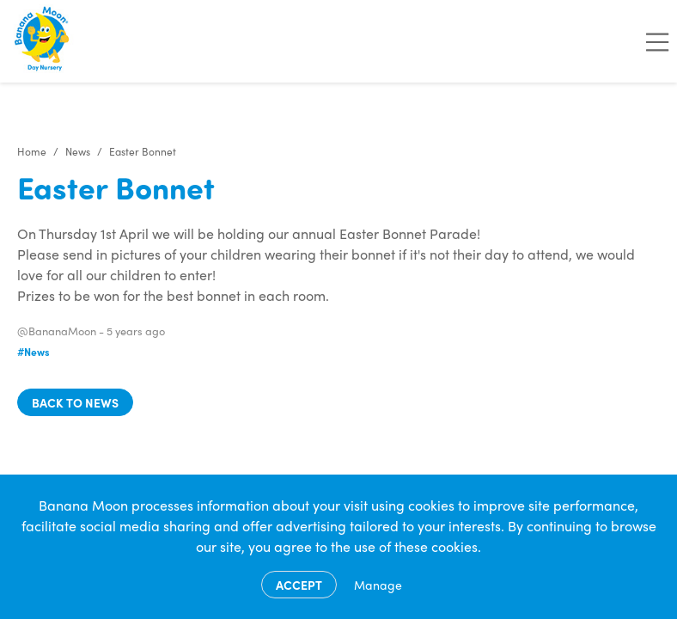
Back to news (75, 402)
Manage (378, 584)
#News (33, 351)
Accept (299, 584)
